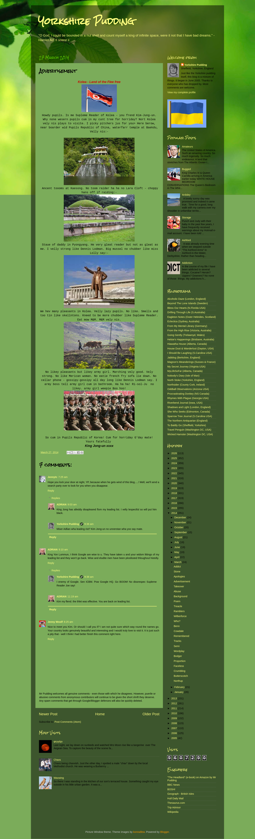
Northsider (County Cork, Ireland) (186, 384)
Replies (56, 498)
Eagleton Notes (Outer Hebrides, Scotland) (191, 317)
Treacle (178, 606)
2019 (174, 488)
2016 (174, 503)
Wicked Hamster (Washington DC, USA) (190, 434)
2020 (174, 483)
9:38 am (89, 576)
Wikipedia (172, 811)
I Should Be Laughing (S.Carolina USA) (189, 353)
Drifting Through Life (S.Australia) (186, 312)
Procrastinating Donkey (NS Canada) (188, 393)
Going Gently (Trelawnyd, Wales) (186, 335)
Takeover (179, 586)
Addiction (187, 262)
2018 (174, 493)
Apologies (179, 576)
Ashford (186, 240)
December (180, 517)
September (181, 532)
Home (100, 714)
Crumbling (179, 671)
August (178, 537)
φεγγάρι (58, 741)
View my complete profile (181, 92)
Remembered (181, 636)
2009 (174, 718)
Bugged (186, 169)
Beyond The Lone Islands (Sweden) (187, 303)
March (178, 562)
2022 (174, 473)
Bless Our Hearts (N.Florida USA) (186, 307)
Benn (177, 626)
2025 (174, 458)
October (179, 527)
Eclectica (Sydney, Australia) (183, 321)
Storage (186, 217)
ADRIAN (61, 504)
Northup (178, 680)
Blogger (164, 831)
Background (180, 596)
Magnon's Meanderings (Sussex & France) (191, 362)
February (179, 687)
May (177, 552)
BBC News (173, 784)
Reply (51, 490)
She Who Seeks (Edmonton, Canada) (188, 411)
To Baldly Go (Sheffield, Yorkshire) (186, 425)
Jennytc (52, 477)
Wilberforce (180, 616)
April (177, 557)
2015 (174, 508)
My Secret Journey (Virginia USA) (186, 366)
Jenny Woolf (55, 621)
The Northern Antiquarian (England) (187, 420)
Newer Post (48, 714)
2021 (174, 478)
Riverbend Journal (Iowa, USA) (184, 402)
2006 (174, 733)
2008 (174, 723)
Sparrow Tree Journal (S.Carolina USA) (189, 416)
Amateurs (187, 146)
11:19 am (72, 596)
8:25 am (68, 621)
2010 (174, 713)
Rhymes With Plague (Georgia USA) (188, 398)
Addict (177, 566)
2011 (174, 708)
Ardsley (186, 194)
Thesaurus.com (176, 802)
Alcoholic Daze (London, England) (186, 298)
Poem (177, 601)
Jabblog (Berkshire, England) (183, 357)
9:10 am (63, 549)
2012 (174, 703)
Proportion (179, 661)
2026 (174, 453)
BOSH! (171, 789)
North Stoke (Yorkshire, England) (186, 380)
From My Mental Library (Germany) (187, 326)
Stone (177, 571)
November (180, 522)
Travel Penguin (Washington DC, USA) (189, 429)
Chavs (57, 759)
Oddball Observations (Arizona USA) (188, 389)
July (177, 542)
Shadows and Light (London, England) (189, 407)
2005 (174, 738)
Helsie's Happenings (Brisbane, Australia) (190, 339)
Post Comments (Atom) (68, 721)
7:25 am (62, 477)
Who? (177, 621)
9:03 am (72, 504)
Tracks (177, 641)
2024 (174, 463)
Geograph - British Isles (180, 793)
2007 (174, 728)
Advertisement (182, 581)
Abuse (177, 591)
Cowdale (179, 631)
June (177, 547)
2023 (174, 468)
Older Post (151, 714)
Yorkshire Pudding (86, 21)
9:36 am (89, 524)
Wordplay (179, 651)
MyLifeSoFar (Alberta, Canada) (185, 371)
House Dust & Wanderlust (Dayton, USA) (190, 348)
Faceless (179, 666)
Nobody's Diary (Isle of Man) (183, 375)
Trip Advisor (174, 807)
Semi (177, 646)
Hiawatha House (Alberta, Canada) (187, 343)
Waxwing (59, 777)
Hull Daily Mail (175, 798)
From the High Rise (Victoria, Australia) (189, 330)
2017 (174, 498)
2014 (174, 513)
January (179, 692)
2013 (174, 698)
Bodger (178, 656)
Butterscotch (181, 675)
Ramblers (179, 611)
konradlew (139, 831)
